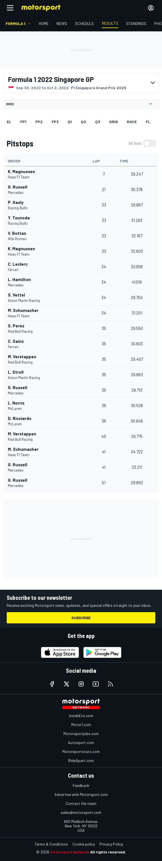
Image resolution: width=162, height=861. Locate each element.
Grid (113, 121)
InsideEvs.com (81, 715)
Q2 (83, 121)
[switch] (142, 143)
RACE (132, 121)
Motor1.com (81, 724)
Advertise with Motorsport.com (81, 794)
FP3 (55, 121)
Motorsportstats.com (81, 751)
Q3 (97, 121)
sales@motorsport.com (81, 812)
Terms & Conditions (51, 844)
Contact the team (81, 803)
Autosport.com (81, 742)
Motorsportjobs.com (81, 733)
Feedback (81, 785)
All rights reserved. (108, 851)
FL (148, 121)
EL (9, 121)
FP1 (23, 121)
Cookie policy (83, 844)
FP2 (39, 121)
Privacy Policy (111, 844)
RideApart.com (81, 760)
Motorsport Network (69, 851)
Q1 (70, 121)
